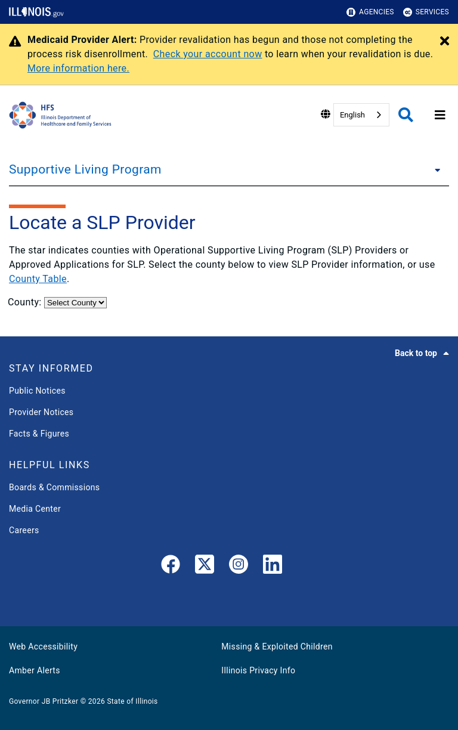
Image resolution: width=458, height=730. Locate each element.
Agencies (370, 12)
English (352, 114)
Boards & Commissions (54, 487)
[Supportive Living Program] (434, 169)
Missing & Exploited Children (276, 646)
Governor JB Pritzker (43, 701)
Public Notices (37, 390)
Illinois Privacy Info (258, 670)
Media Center (35, 509)
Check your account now (207, 54)
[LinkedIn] (272, 567)
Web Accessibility (43, 646)
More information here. (78, 68)
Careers (24, 530)
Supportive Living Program (85, 169)
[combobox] (361, 114)
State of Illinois (132, 701)
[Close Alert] (444, 42)
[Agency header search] (405, 114)
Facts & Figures (39, 433)
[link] (170, 567)
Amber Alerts (34, 670)
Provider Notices (41, 412)
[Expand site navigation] (440, 115)
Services (426, 12)
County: (26, 302)
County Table (38, 278)
